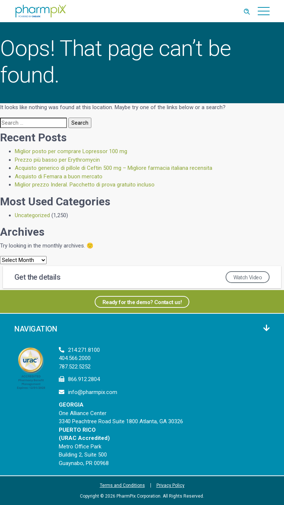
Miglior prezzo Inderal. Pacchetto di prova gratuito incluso (85, 184)
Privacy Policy (170, 485)
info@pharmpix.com (92, 392)
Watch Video (247, 277)
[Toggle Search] (246, 11)
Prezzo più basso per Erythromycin (57, 159)
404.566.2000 (75, 358)
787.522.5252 (75, 366)
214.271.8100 (84, 350)
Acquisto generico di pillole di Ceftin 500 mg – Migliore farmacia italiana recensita (113, 168)
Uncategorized (32, 215)
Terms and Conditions (122, 485)
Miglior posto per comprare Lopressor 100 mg (71, 151)
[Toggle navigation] (264, 11)
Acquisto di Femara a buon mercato (58, 176)
